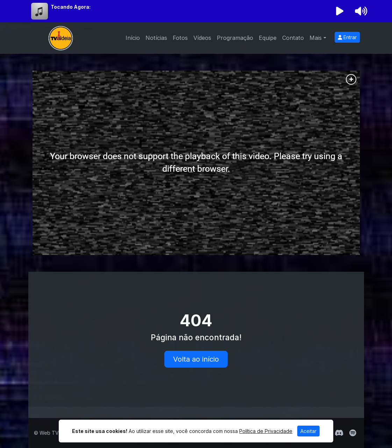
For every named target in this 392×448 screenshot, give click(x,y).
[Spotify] (352, 433)
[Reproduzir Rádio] (339, 11)
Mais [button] (315, 37)
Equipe (268, 37)
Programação (235, 37)
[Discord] (339, 433)
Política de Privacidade (265, 431)
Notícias (156, 37)
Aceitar (308, 431)
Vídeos (202, 37)
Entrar (347, 37)
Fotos (180, 37)
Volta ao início (196, 359)
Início (133, 37)
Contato (293, 37)
